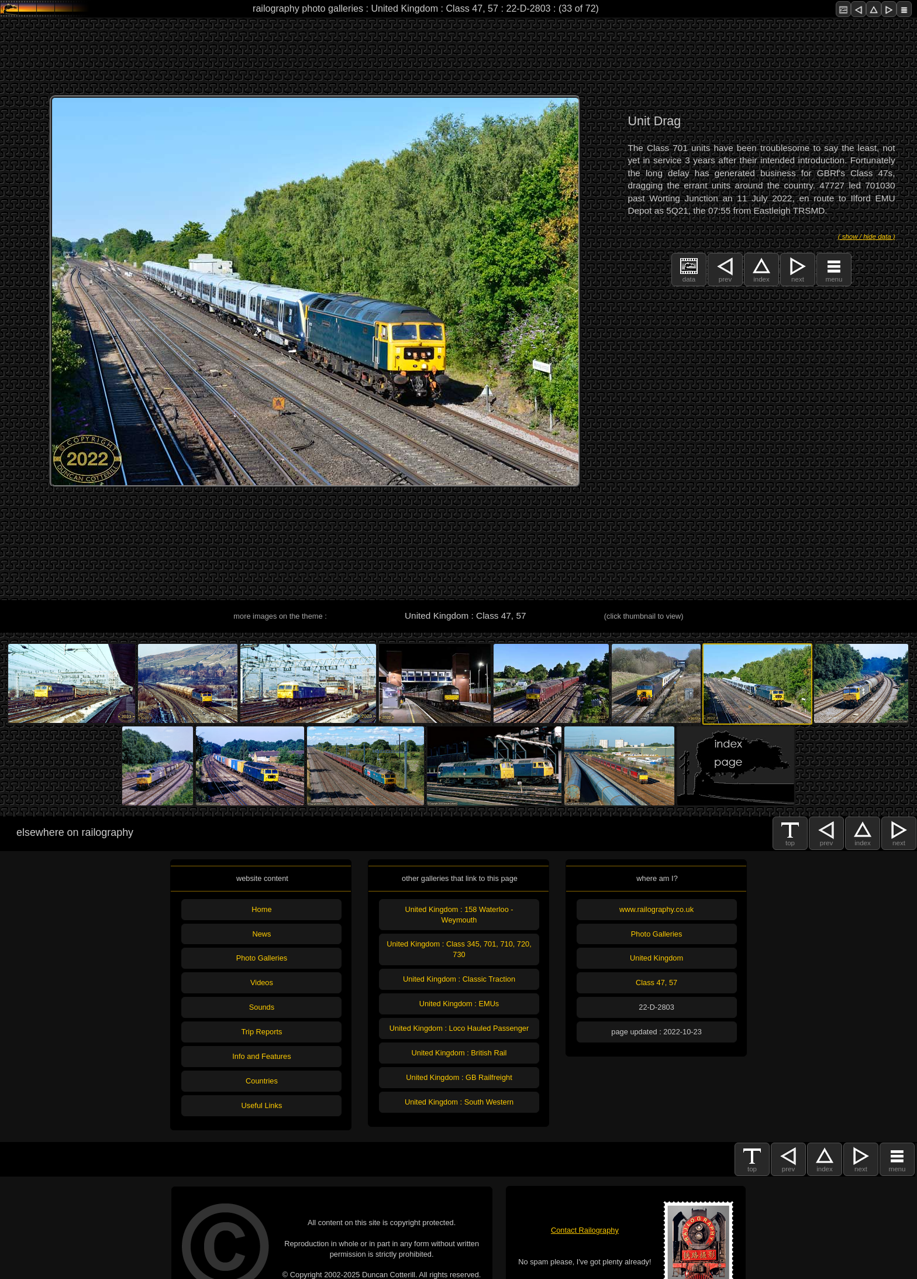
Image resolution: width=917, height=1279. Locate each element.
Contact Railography (585, 1230)
